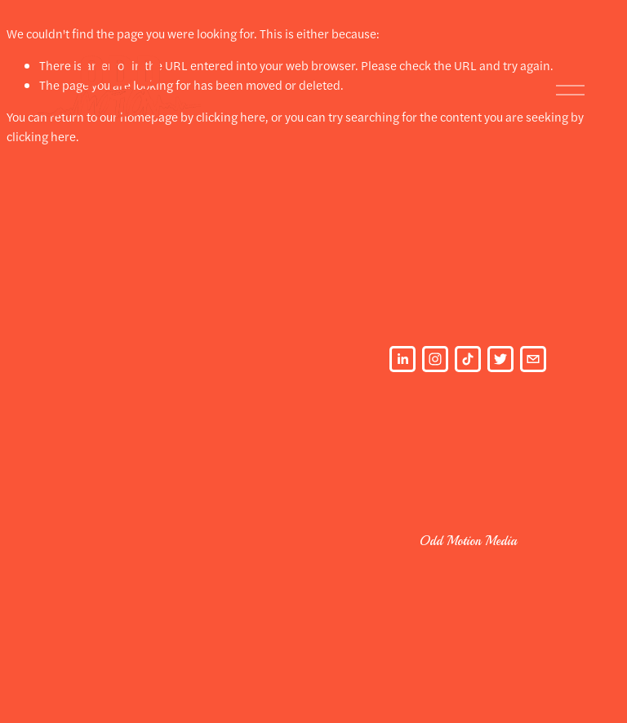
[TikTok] (468, 359)
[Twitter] (500, 359)
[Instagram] (435, 359)
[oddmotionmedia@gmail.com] (533, 359)
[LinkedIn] (402, 359)
